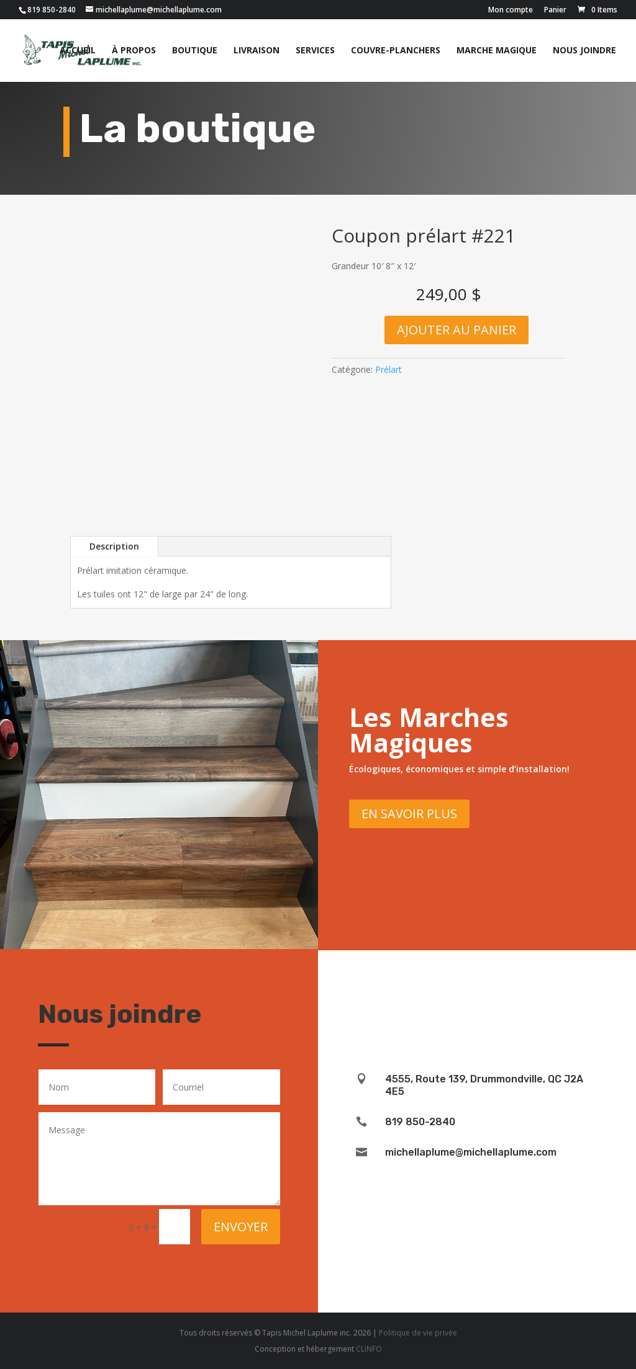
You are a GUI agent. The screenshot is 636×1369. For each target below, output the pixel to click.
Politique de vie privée (418, 1332)
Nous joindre (584, 51)
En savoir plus (409, 813)
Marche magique (497, 51)
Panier (555, 10)
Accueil (78, 51)
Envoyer (241, 1226)
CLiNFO (369, 1349)
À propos (134, 51)
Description (114, 546)
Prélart (388, 369)
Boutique (194, 51)
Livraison (256, 51)
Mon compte (510, 10)
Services (315, 51)
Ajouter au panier (456, 329)
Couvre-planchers (395, 51)
